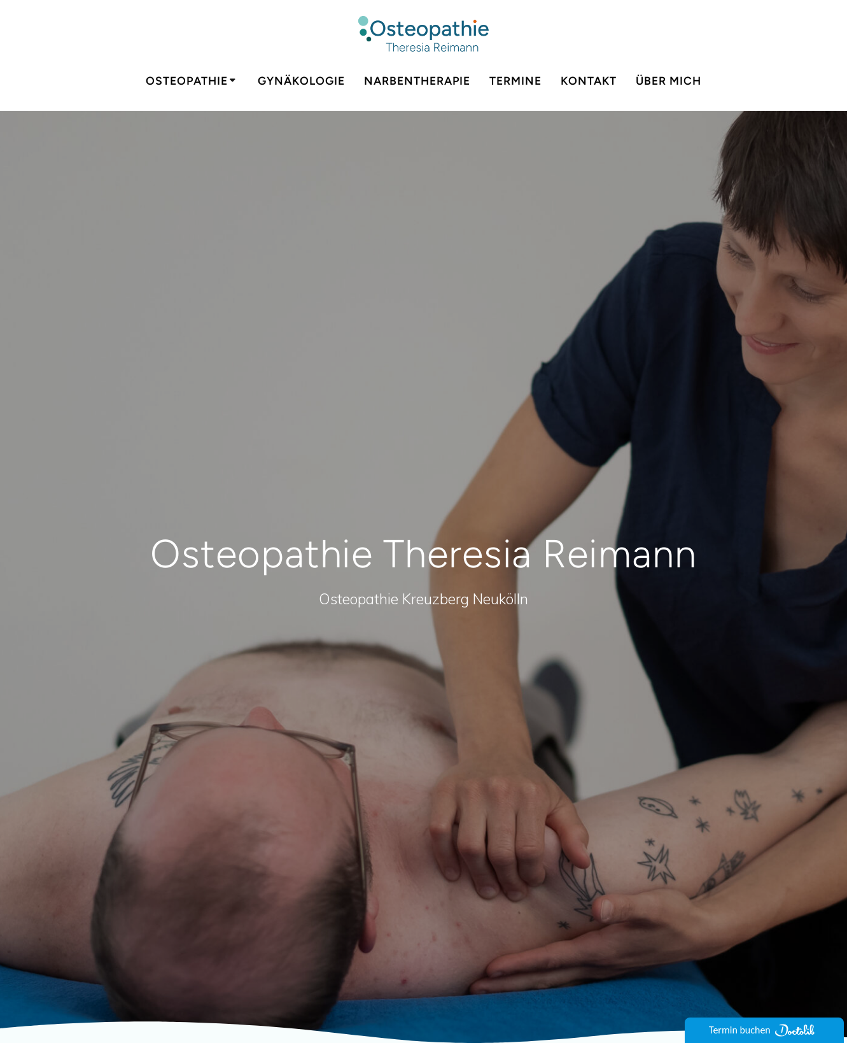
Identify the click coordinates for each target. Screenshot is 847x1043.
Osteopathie (187, 80)
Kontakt (589, 80)
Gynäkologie (301, 80)
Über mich (668, 80)
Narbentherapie (417, 80)
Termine (515, 80)
